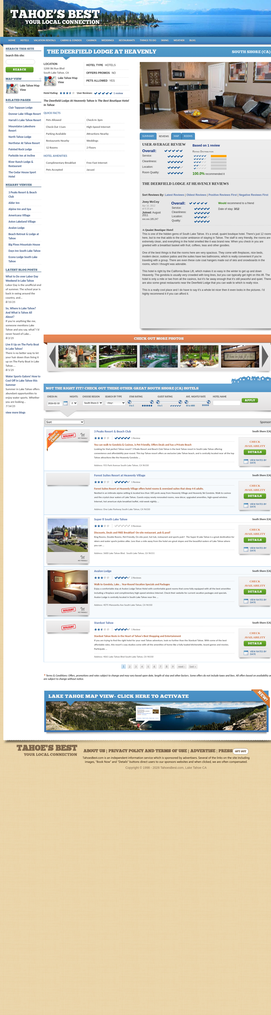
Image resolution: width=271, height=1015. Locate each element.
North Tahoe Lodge (19, 137)
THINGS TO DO (148, 40)
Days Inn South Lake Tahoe (24, 250)
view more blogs (15, 412)
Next (265, 356)
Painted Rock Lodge (20, 149)
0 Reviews (136, 526)
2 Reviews (136, 577)
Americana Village (19, 215)
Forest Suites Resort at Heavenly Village (119, 475)
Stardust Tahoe (103, 623)
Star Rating (136, 396)
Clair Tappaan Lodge (20, 107)
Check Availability (254, 444)
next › (181, 666)
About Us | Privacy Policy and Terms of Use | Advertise (149, 751)
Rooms (188, 136)
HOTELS (24, 40)
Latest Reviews (174, 194)
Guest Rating (165, 396)
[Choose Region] (93, 402)
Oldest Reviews (196, 194)
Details (255, 452)
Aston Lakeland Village (22, 221)
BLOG (192, 40)
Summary (148, 136)
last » (193, 666)
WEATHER (179, 40)
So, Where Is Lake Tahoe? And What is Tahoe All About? (21, 312)
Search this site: (15, 55)
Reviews (164, 136)
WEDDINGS (108, 40)
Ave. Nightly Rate (196, 396)
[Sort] (64, 422)
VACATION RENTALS (45, 40)
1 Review (135, 438)
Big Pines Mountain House (24, 244)
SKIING (165, 40)
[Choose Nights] (73, 403)
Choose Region (91, 396)
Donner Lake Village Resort (24, 114)
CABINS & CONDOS (71, 40)
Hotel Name (220, 396)
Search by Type (113, 396)
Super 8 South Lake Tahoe (110, 519)
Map (176, 136)
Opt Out (240, 751)
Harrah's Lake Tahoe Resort (24, 120)
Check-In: (52, 396)
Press (225, 751)
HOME (11, 40)
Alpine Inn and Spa (19, 209)
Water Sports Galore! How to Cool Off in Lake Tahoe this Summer (23, 381)
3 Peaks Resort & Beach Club (112, 431)
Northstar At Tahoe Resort (24, 143)
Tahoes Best (56, 20)
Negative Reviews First (253, 194)
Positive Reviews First (222, 194)
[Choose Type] (115, 402)
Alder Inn (14, 203)
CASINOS (91, 40)
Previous (52, 356)
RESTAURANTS (127, 40)
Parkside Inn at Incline (21, 155)
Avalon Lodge (102, 571)
